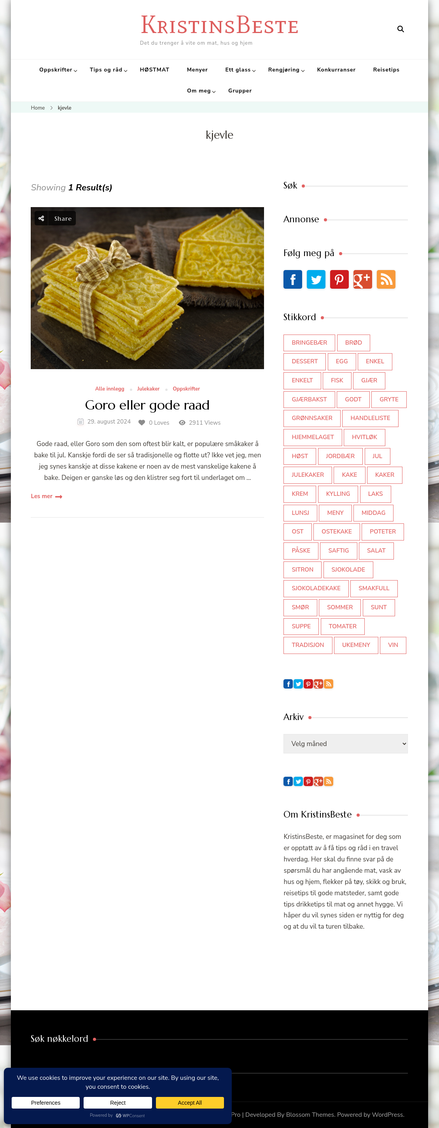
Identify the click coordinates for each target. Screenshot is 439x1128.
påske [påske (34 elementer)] (301, 550)
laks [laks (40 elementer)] (375, 494)
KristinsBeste (219, 24)
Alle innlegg (109, 389)
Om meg (199, 90)
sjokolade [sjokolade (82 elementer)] (348, 570)
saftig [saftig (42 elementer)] (338, 550)
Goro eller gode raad (147, 405)
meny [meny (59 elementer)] (335, 513)
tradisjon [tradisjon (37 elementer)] (308, 645)
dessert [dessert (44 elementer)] (305, 361)
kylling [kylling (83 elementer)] (338, 494)
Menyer (197, 69)
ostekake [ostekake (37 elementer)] (337, 531)
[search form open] (401, 29)
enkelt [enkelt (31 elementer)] (302, 380)
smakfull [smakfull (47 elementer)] (374, 588)
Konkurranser (336, 69)
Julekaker (148, 389)
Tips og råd (106, 69)
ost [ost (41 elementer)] (297, 531)
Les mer (41, 496)
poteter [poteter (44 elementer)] (383, 531)
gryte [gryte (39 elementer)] (389, 399)
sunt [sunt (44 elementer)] (379, 607)
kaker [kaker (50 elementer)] (384, 475)
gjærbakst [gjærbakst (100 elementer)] (309, 399)
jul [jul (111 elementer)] (378, 456)
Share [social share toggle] (55, 218)
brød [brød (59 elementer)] (353, 343)
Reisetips (386, 69)
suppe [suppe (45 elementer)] (301, 626)
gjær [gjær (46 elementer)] (369, 380)
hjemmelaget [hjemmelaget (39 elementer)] (313, 437)
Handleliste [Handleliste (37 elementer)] (370, 418)
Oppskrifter (55, 69)
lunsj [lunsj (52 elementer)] (300, 513)
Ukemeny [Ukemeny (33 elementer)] (356, 645)
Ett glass (238, 69)
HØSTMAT (155, 69)
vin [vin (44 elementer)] (393, 645)
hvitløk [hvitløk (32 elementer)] (364, 437)
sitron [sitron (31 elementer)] (302, 570)
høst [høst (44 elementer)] (300, 456)
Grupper (240, 90)
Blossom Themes (310, 1115)
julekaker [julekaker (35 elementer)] (308, 475)
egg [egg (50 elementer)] (342, 361)
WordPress (387, 1115)
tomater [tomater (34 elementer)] (343, 626)
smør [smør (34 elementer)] (300, 607)
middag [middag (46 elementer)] (373, 513)
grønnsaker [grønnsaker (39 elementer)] (312, 418)
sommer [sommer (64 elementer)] (340, 607)
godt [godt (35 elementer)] (353, 399)
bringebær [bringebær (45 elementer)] (309, 343)
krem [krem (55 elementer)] (300, 494)
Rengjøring (284, 69)
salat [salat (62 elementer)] (376, 550)
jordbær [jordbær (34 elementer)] (340, 456)
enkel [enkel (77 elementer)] (375, 361)
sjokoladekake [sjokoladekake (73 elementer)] (316, 588)
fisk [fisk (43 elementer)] (337, 380)
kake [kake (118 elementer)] (349, 475)
